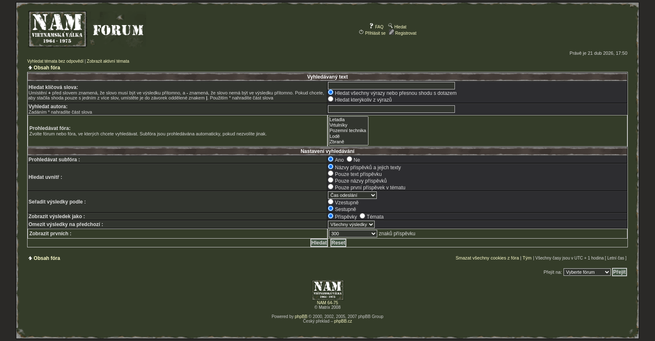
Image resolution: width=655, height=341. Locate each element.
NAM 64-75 (327, 302)
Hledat (397, 27)
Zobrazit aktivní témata (108, 61)
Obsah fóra (47, 68)
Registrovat (402, 33)
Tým (527, 257)
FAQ (376, 27)
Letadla (349, 119)
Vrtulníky (349, 125)
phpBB (301, 316)
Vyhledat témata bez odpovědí (55, 61)
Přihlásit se (372, 33)
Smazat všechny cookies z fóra (487, 257)
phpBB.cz (343, 321)
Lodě (349, 136)
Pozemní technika (349, 130)
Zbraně (349, 142)
